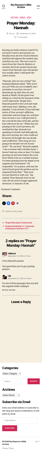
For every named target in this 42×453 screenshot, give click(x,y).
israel (23, 17)
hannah (8, 211)
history (14, 17)
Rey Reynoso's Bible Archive (21, 6)
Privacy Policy (8, 448)
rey (13, 33)
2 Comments (22, 37)
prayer (19, 211)
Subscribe (10, 428)
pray (29, 17)
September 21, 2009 (28, 33)
